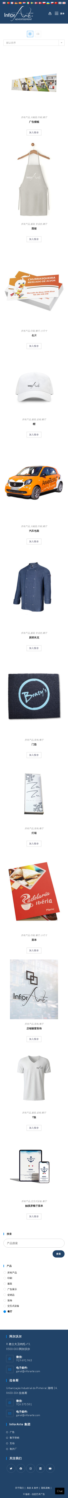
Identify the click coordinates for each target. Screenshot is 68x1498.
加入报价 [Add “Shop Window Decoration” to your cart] (34, 1039)
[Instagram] (30, 1468)
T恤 (34, 1117)
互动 (12, 1443)
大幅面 (33, 117)
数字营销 (14, 1437)
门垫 (34, 744)
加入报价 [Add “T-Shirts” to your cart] (34, 1127)
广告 (12, 1432)
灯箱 (34, 832)
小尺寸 (44, 330)
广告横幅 (34, 121)
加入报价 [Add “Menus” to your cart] (34, 950)
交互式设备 (36, 1201)
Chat (60, 1491)
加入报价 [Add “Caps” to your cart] (34, 434)
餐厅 (45, 117)
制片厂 (13, 1448)
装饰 (36, 739)
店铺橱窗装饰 (34, 1028)
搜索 (58, 1253)
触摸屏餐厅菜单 (34, 1205)
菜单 (34, 939)
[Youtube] (50, 1468)
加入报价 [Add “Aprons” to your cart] (34, 239)
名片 (34, 335)
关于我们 (19, 1488)
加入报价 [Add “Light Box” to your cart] (34, 843)
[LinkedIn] (40, 1468)
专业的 (39, 224)
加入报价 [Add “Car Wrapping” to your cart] (34, 541)
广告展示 (12, 1289)
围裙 (34, 228)
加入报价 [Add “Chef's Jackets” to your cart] (34, 648)
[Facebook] (21, 1468)
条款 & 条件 (32, 1488)
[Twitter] (11, 1468)
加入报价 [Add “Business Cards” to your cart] (34, 346)
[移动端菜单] (58, 13)
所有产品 (25, 117)
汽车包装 (34, 530)
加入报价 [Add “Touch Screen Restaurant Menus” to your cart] (34, 1216)
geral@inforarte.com (28, 1371)
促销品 (11, 1294)
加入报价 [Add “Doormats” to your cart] (34, 755)
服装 (32, 224)
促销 (39, 419)
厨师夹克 (34, 637)
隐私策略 (45, 1488)
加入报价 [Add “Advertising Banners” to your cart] (34, 132)
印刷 (40, 117)
